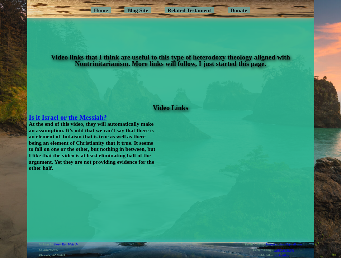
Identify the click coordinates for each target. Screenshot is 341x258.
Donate (238, 10)
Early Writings (284, 250)
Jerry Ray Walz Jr (66, 244)
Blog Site (137, 10)
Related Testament (189, 10)
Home (101, 10)
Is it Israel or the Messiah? (68, 117)
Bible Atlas (281, 255)
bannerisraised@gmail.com (284, 244)
